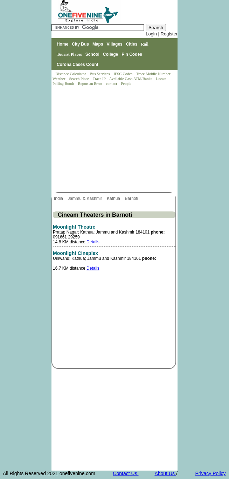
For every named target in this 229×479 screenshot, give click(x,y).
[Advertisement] (115, 139)
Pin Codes (132, 54)
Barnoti (132, 198)
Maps (97, 44)
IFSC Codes (123, 74)
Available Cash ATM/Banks (131, 78)
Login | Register (162, 33)
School (92, 54)
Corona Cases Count (77, 64)
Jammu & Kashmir (85, 198)
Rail (144, 44)
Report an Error (90, 83)
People (126, 83)
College (110, 54)
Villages (115, 44)
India (59, 198)
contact (112, 83)
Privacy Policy (210, 473)
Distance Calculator (70, 74)
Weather (59, 78)
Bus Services (100, 74)
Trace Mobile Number (154, 74)
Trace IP (100, 78)
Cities (132, 44)
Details (92, 242)
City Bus (80, 44)
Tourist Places (69, 54)
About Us (165, 473)
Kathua (114, 198)
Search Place (79, 78)
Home (62, 44)
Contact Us (125, 473)
